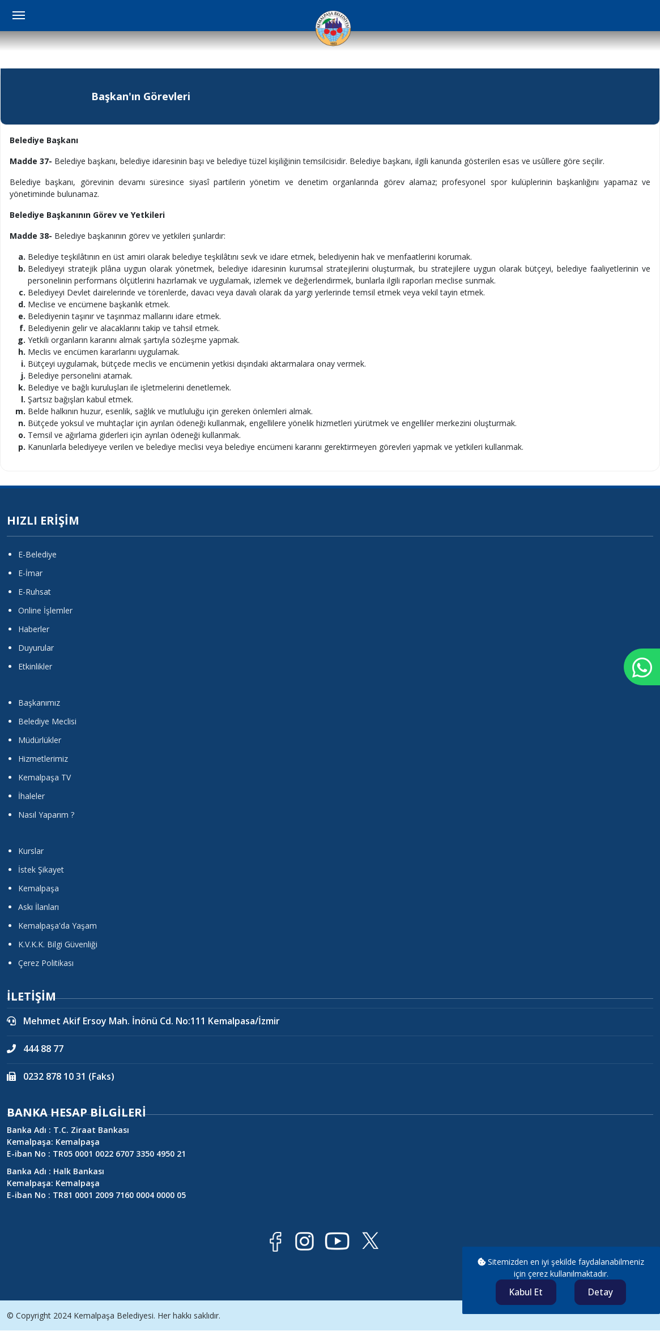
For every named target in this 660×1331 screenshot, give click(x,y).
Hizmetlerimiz (43, 758)
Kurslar (31, 850)
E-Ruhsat (34, 591)
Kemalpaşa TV (44, 777)
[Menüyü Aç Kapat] (18, 15)
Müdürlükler (39, 740)
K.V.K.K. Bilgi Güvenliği (57, 944)
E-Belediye (37, 554)
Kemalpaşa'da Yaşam (57, 925)
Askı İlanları (38, 906)
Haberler (33, 629)
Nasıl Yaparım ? (46, 814)
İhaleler (31, 796)
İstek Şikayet (41, 869)
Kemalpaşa (38, 888)
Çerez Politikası (46, 963)
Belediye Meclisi (47, 721)
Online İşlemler (45, 610)
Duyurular (36, 647)
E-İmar (30, 573)
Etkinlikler (35, 666)
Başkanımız (39, 702)
